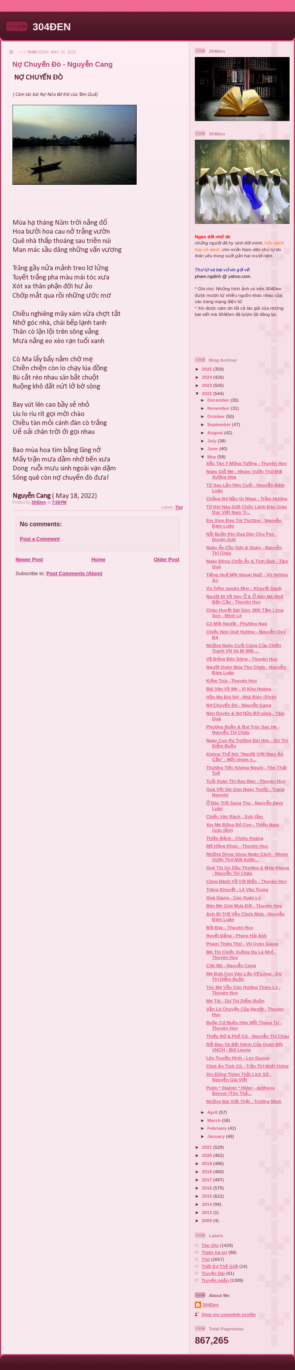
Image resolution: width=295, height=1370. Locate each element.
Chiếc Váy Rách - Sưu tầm (234, 816)
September (219, 424)
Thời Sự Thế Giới (219, 1266)
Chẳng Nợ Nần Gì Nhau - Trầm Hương (246, 498)
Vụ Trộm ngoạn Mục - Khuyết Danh (244, 588)
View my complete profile (228, 1314)
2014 (207, 1204)
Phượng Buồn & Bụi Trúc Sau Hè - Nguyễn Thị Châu (242, 729)
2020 (207, 1155)
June (213, 448)
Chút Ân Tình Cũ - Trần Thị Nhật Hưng (247, 1065)
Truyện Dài (213, 1273)
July (212, 440)
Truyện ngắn (215, 1280)
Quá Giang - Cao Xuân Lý (233, 897)
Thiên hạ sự (214, 1252)
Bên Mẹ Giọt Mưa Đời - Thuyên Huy (244, 905)
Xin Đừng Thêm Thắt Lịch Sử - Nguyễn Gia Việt (238, 1077)
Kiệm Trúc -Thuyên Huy (231, 680)
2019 (207, 1163)
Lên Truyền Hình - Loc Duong (237, 1057)
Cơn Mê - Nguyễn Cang (231, 965)
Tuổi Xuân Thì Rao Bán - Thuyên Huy (245, 781)
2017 (207, 1179)
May (212, 456)
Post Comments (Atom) (74, 573)
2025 (207, 368)
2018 (207, 1171)
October (216, 416)
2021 (207, 1147)
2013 (207, 1212)
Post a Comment (40, 539)
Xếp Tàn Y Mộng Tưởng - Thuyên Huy (246, 463)
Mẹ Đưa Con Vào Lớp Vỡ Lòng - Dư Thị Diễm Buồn (244, 976)
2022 (207, 393)
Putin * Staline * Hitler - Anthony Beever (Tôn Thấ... (240, 1090)
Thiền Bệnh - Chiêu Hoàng (234, 838)
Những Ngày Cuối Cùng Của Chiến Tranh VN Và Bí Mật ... (243, 648)
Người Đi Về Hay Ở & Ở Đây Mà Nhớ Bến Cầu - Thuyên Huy (244, 599)
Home (98, 559)
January (216, 1136)
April (213, 1112)
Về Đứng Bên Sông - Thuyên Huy (242, 658)
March (214, 1120)
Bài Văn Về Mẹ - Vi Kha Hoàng (238, 688)
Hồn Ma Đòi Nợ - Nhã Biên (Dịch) (241, 696)
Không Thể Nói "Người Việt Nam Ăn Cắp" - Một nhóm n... (244, 756)
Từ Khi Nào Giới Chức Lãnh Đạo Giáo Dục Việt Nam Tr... (246, 509)
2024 (207, 377)
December (219, 399)
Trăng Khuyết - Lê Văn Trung (237, 889)
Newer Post (29, 559)
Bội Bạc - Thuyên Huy (229, 927)
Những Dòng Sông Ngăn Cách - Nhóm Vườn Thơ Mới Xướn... (247, 856)
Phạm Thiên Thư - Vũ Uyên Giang (242, 943)
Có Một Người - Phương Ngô (236, 623)
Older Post (166, 559)
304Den (211, 1304)
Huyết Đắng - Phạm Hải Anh (236, 935)
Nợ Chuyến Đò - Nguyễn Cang (238, 705)
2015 (207, 1195)
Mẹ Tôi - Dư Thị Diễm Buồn (235, 1000)
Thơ (178, 507)
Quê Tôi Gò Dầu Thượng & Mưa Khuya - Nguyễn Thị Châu (247, 870)
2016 (207, 1187)
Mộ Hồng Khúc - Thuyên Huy (237, 845)
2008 (207, 1220)
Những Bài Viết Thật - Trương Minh (243, 1101)
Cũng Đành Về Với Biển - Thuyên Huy (246, 881)
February (217, 1128)
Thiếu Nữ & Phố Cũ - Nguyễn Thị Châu (247, 1036)
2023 (207, 385)
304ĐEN (52, 27)
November (219, 408)
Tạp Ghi (210, 1245)
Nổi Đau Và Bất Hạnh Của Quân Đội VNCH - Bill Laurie (244, 1047)
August (215, 432)
